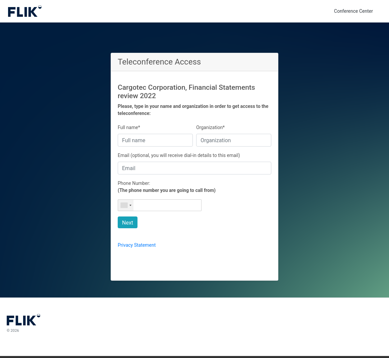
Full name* (129, 127)
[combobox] (125, 205)
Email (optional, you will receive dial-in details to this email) (179, 155)
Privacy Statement (137, 245)
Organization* (210, 127)
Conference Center (353, 11)
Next (127, 223)
